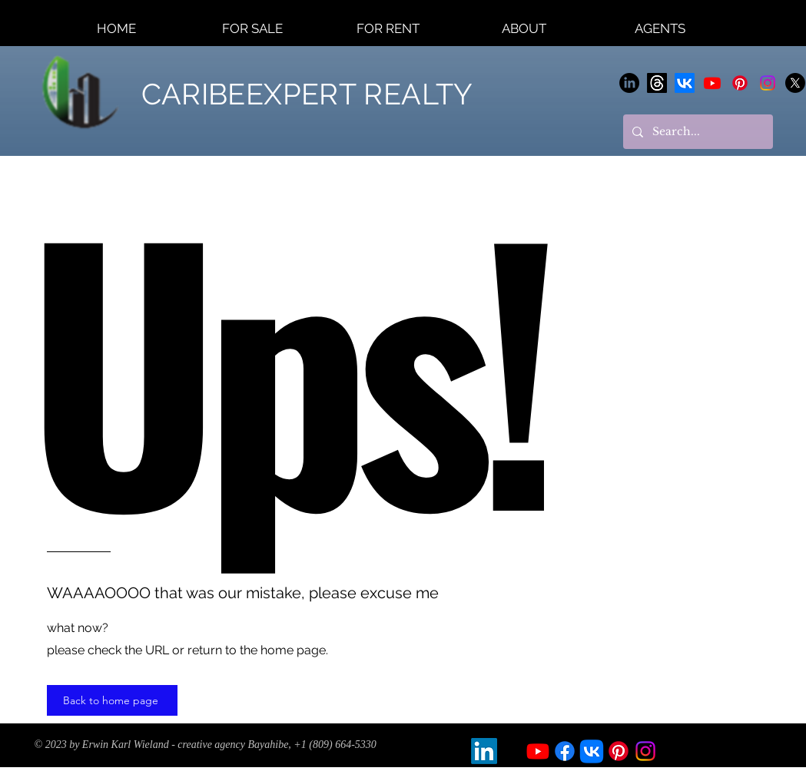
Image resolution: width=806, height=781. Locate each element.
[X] (795, 83)
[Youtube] (712, 83)
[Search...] (696, 131)
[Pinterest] (740, 83)
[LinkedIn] (629, 83)
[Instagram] (768, 83)
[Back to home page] (112, 700)
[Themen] (657, 83)
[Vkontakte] (685, 83)
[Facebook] (565, 751)
